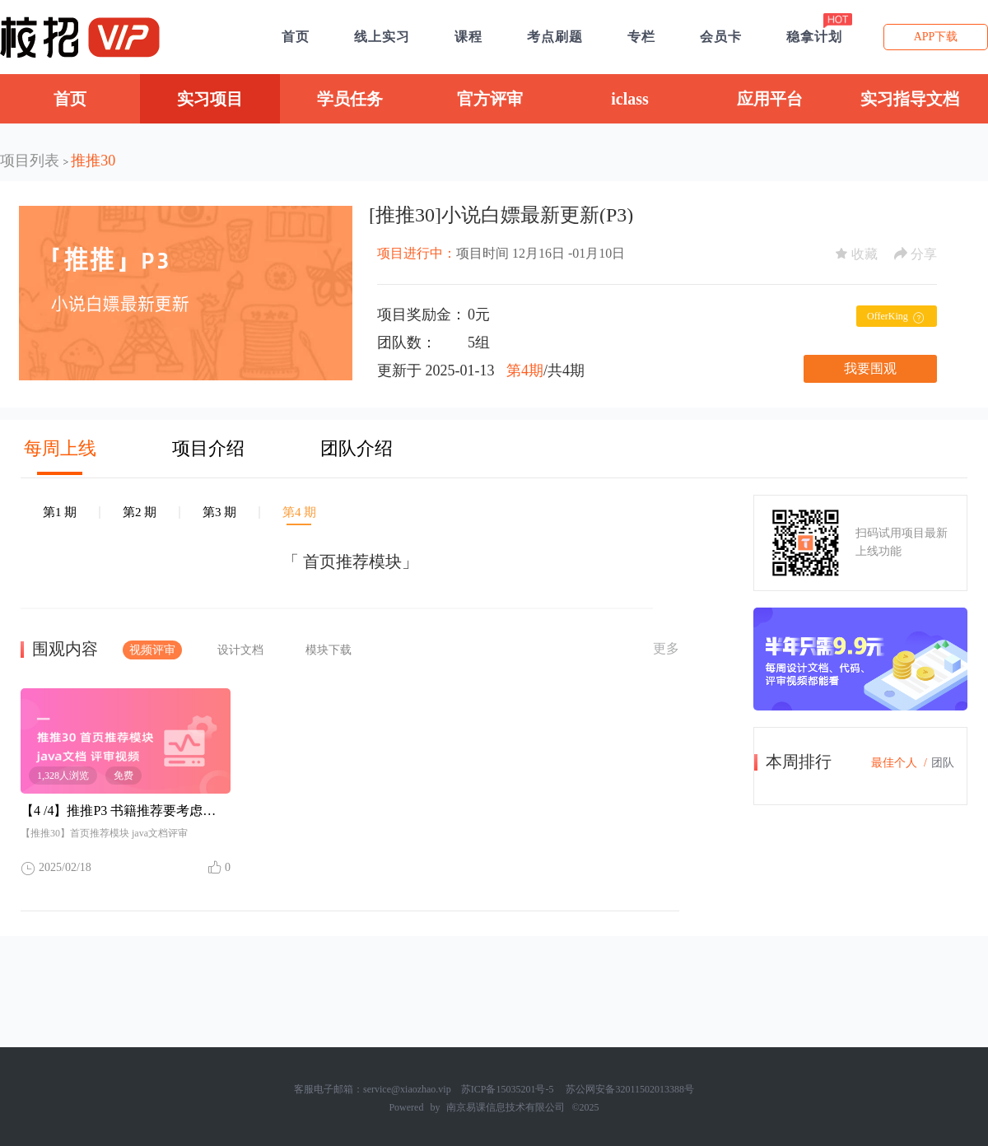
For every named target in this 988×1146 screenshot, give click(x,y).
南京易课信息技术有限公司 (505, 1107)
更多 (666, 648)
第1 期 (60, 512)
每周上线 (60, 448)
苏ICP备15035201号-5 (507, 1089)
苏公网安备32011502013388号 (630, 1089)
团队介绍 (356, 448)
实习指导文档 (909, 99)
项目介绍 (208, 448)
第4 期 (299, 512)
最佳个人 (894, 763)
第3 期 (219, 512)
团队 (942, 763)
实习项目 (210, 99)
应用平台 (770, 99)
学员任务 (350, 99)
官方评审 (490, 99)
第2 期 (139, 512)
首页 (70, 99)
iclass (630, 99)
